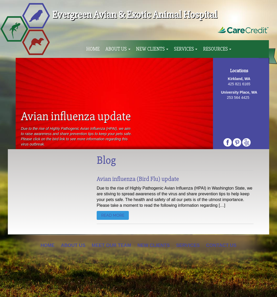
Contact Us (221, 245)
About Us (117, 49)
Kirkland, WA (239, 79)
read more (112, 215)
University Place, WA (239, 92)
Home (93, 49)
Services (186, 49)
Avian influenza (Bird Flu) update (138, 179)
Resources (217, 49)
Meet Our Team (111, 245)
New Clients (152, 49)
